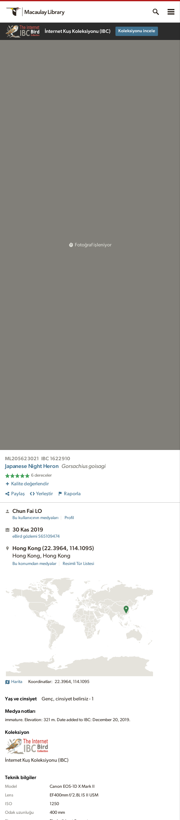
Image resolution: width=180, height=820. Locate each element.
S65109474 (36, 536)
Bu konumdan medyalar (34, 564)
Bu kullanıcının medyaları (35, 518)
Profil (69, 518)
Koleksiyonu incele (136, 31)
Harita (13, 682)
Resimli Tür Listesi (78, 564)
